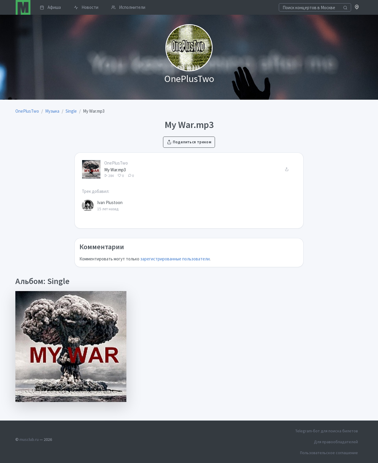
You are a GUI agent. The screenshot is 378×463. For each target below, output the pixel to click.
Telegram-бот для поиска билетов (326, 431)
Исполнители (128, 7)
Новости (86, 7)
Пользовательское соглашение (329, 452)
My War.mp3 (115, 170)
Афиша (50, 7)
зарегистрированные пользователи (175, 259)
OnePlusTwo (116, 163)
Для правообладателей (336, 441)
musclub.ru (29, 439)
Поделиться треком (189, 142)
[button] (357, 7)
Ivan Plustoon (110, 202)
